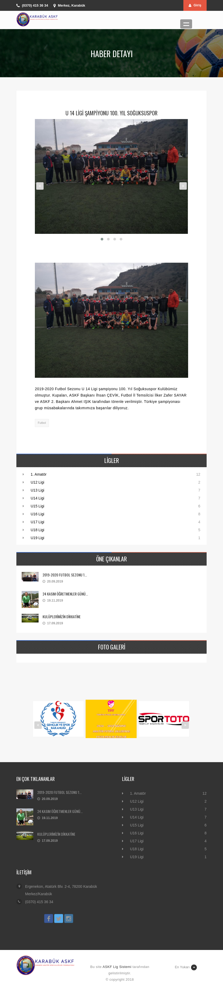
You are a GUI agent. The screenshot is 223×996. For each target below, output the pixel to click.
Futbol (42, 422)
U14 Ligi (37, 498)
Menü (186, 24)
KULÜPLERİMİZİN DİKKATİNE (62, 616)
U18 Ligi (37, 530)
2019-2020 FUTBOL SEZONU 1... (65, 574)
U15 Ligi (37, 506)
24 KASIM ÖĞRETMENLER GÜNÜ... (65, 594)
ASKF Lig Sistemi (117, 967)
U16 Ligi (37, 514)
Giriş (195, 5)
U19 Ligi (37, 538)
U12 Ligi (37, 482)
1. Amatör (39, 474)
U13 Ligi (37, 490)
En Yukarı (186, 967)
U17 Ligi (37, 522)
